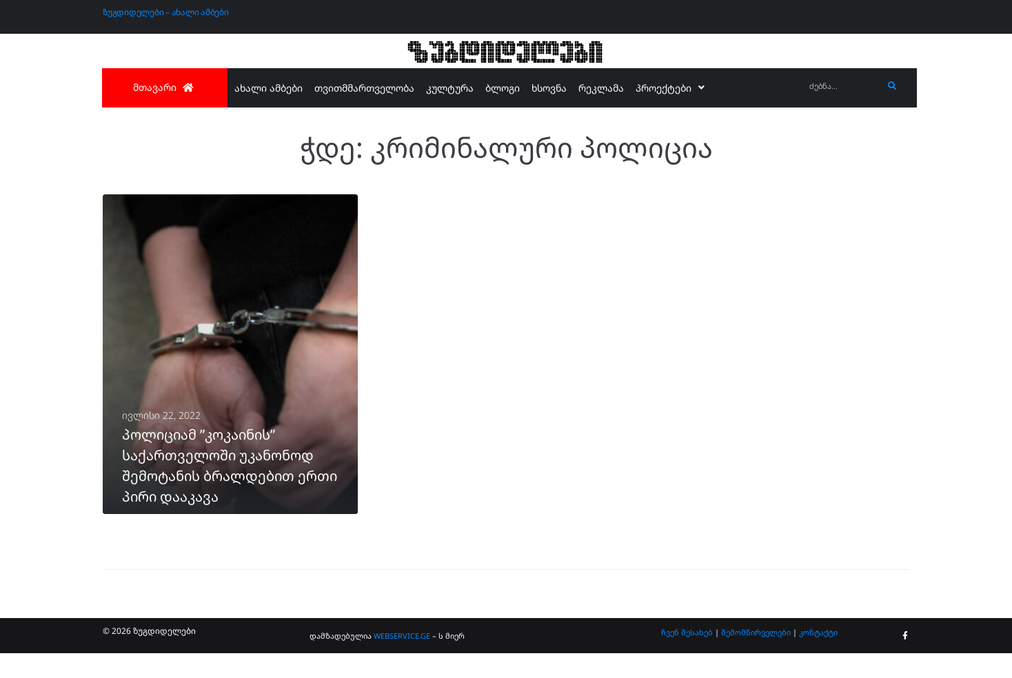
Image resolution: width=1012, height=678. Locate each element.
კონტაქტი (818, 656)
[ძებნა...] (843, 86)
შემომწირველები (756, 656)
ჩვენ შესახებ (687, 656)
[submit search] (892, 86)
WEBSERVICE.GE (402, 660)
